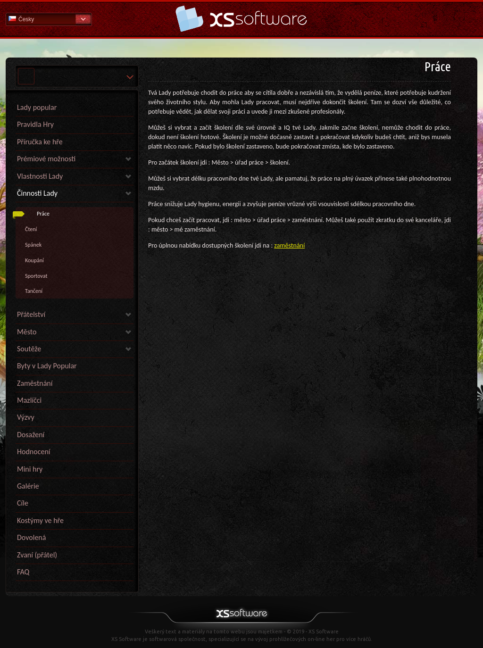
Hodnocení (33, 451)
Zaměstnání (34, 383)
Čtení (31, 229)
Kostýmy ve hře (40, 520)
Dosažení (30, 434)
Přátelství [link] (31, 314)
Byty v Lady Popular (47, 365)
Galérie (28, 486)
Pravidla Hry (35, 124)
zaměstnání (289, 245)
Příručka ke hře (40, 141)
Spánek (33, 244)
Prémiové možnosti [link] (46, 158)
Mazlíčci (29, 400)
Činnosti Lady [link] (37, 193)
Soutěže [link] (29, 348)
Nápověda (241, 18)
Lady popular (37, 107)
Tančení (33, 291)
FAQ (23, 571)
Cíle (22, 502)
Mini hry (29, 469)
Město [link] (26, 331)
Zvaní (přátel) (37, 554)
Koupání (34, 260)
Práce (43, 213)
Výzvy (25, 417)
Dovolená (31, 537)
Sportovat (36, 276)
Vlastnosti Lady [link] (40, 176)
